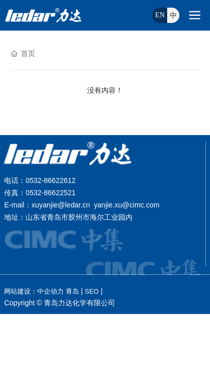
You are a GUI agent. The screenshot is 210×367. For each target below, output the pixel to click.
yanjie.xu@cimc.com (127, 205)
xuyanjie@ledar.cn (61, 205)
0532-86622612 (50, 180)
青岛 (72, 291)
